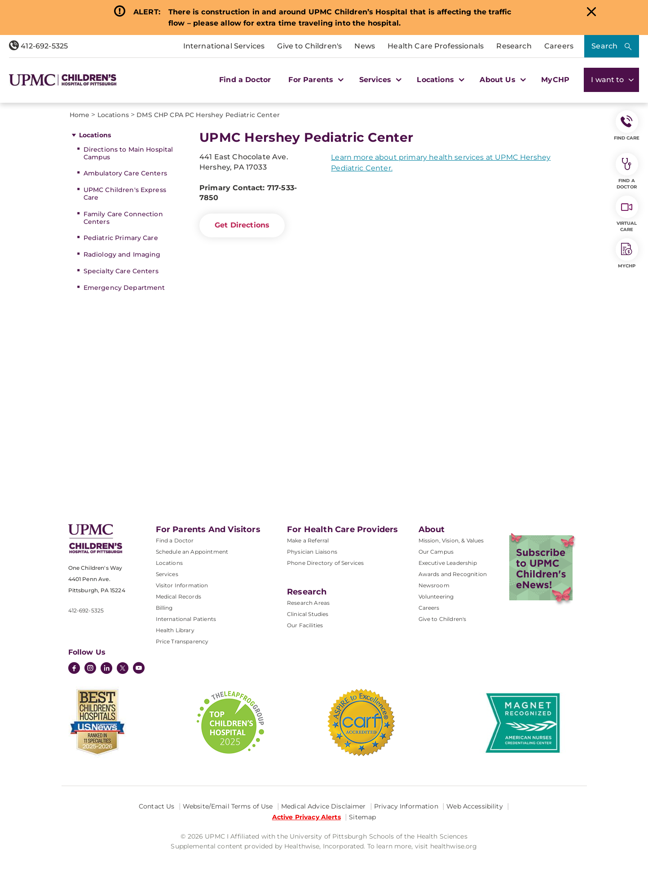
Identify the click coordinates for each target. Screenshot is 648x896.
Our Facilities (305, 625)
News (364, 46)
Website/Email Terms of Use (228, 806)
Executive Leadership (448, 562)
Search (604, 46)
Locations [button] (439, 79)
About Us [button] (502, 79)
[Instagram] (90, 669)
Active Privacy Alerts (306, 817)
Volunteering (436, 596)
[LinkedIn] (106, 669)
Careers (558, 46)
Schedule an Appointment (192, 551)
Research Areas (308, 602)
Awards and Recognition (453, 574)
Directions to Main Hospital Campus (128, 153)
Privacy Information (406, 806)
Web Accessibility (474, 806)
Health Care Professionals (436, 46)
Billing (164, 607)
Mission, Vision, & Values (451, 540)
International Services (224, 46)
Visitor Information (182, 585)
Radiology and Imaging (122, 254)
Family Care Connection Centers (123, 218)
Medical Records (178, 596)
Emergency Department (124, 288)
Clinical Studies (308, 614)
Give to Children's (309, 46)
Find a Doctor (245, 79)
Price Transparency (182, 641)
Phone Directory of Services (325, 562)
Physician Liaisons (312, 551)
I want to (611, 79)
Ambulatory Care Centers (125, 173)
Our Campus (436, 551)
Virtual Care (627, 214)
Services (167, 574)
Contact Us (156, 806)
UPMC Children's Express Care (125, 193)
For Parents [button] (314, 79)
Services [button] (379, 79)
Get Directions (242, 225)
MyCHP (555, 79)
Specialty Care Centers (121, 271)
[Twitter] (122, 668)
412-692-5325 (38, 46)
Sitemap (362, 817)
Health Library (175, 630)
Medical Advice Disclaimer (323, 806)
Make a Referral (308, 540)
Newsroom (434, 585)
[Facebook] (74, 669)
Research (513, 46)
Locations (95, 135)
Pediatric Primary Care (121, 238)
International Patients (186, 619)
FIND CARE (627, 125)
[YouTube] (139, 669)
